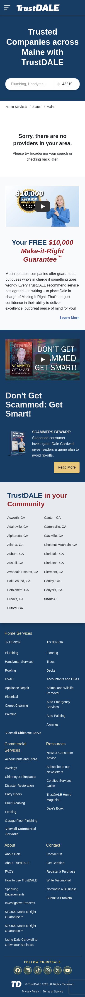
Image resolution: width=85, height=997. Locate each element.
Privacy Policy (30, 991)
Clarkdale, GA (54, 554)
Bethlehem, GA (18, 590)
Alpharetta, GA (17, 536)
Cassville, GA (53, 536)
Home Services (16, 107)
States (37, 107)
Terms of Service (53, 991)
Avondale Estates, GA (22, 572)
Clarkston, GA (54, 563)
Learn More (70, 318)
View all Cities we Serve (23, 733)
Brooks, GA (15, 599)
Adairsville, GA (17, 526)
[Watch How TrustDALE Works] (42, 359)
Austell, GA (15, 563)
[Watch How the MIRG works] (42, 206)
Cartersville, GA (55, 526)
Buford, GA (15, 608)
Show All (51, 599)
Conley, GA (52, 581)
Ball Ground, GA (18, 581)
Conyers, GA (53, 590)
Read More (67, 467)
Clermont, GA (53, 572)
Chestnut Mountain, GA (60, 545)
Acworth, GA (16, 517)
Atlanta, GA (15, 545)
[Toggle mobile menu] (7, 8)
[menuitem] (22, 653)
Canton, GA (52, 517)
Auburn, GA (15, 554)
